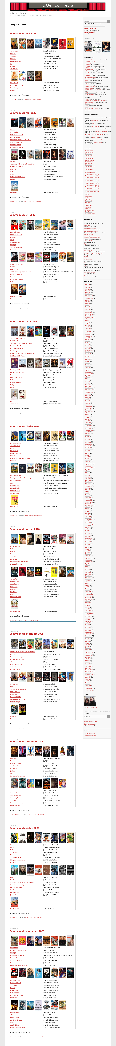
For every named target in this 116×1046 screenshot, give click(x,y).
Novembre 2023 (89, 333)
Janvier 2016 (88, 480)
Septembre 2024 (89, 317)
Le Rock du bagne (15, 232)
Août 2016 (87, 469)
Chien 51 (12, 129)
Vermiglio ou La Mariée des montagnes (21, 478)
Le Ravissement (14, 581)
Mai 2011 (87, 568)
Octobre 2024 (88, 315)
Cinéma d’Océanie (89, 169)
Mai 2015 (87, 492)
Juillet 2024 (88, 320)
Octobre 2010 (88, 579)
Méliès (86, 193)
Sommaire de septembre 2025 (27, 931)
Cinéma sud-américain (90, 172)
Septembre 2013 (89, 524)
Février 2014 (88, 516)
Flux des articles (90, 733)
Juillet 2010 (87, 583)
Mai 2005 (87, 680)
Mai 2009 (87, 605)
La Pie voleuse (14, 948)
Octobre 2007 (88, 635)
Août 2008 (87, 619)
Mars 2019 (87, 420)
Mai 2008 (87, 624)
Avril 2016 (87, 475)
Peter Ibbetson (99, 134)
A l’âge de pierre (15, 662)
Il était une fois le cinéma (90, 240)
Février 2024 (88, 328)
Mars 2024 (87, 326)
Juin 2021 (87, 378)
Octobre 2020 (88, 391)
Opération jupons (15, 611)
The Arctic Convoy (15, 793)
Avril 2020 (87, 400)
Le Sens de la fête (15, 488)
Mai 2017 (87, 455)
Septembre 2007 (89, 636)
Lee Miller (13, 880)
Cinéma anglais (88, 153)
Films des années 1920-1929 (92, 177)
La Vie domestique (15, 145)
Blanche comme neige (98, 117)
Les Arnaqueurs (14, 719)
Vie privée (13, 56)
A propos (87, 707)
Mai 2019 (87, 417)
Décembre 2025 (88, 293)
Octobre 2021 (88, 372)
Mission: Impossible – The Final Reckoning (22, 353)
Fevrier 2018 (88, 441)
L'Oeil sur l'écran (18, 13)
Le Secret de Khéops (16, 296)
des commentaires (90, 735)
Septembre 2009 (89, 599)
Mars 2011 (87, 571)
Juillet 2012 (87, 546)
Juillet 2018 (87, 433)
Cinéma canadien (89, 158)
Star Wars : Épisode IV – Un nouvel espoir (22, 882)
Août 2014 (87, 506)
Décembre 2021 (88, 369)
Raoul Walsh (88, 204)
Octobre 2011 (88, 560)
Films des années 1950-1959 (92, 182)
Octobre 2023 (88, 334)
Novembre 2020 (89, 389)
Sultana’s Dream (15, 493)
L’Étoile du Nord (15, 669)
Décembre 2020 (89, 387)
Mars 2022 (87, 364)
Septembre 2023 (89, 336)
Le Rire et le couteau (16, 377)
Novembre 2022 (89, 351)
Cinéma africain (89, 150)
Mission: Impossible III (17, 264)
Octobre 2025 (88, 297)
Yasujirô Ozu (88, 208)
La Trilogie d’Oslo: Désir (17, 372)
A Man (12, 1015)
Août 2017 (87, 450)
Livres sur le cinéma (90, 213)
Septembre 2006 (89, 655)
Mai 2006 (87, 662)
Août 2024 (87, 319)
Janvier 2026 (88, 292)
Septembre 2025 (89, 298)
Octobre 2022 (88, 353)
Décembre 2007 (89, 632)
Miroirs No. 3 (14, 83)
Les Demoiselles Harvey (91, 60)
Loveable (12, 90)
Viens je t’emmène (15, 982)
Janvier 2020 (88, 405)
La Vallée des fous (15, 1017)
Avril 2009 (87, 607)
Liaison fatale (14, 761)
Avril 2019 (87, 419)
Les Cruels (13, 448)
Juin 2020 (87, 397)
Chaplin (87, 194)
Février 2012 (88, 553)
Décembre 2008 (89, 613)
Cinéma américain (89, 152)
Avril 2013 (87, 532)
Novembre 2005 (89, 671)
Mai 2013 (87, 530)
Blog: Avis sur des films (89, 244)
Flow (11, 877)
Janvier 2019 (88, 423)
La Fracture (13, 559)
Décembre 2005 (89, 669)
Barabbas (13, 461)
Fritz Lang (87, 199)
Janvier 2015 (88, 499)
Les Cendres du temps (16, 995)
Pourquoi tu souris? (15, 480)
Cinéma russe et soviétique (91, 171)
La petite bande (95, 126)
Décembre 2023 (88, 331)
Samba (12, 483)
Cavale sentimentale (16, 958)
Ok (108, 21)
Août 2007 (87, 638)
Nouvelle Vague (14, 88)
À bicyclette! (13, 192)
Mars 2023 (87, 345)
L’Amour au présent (16, 453)
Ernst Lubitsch (88, 200)
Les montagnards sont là (17, 659)
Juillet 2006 (88, 658)
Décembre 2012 (88, 538)
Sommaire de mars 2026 (24, 321)
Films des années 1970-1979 (92, 185)
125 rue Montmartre (16, 960)
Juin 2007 (87, 641)
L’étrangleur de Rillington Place (98, 139)
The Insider (13, 985)
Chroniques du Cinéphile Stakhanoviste (93, 253)
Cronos (12, 171)
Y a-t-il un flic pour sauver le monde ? (21, 343)
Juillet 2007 (88, 640)
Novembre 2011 (88, 558)
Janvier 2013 (88, 536)
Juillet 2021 (87, 376)
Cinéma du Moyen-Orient (91, 168)
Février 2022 (88, 366)
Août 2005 (87, 676)
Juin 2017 (87, 453)
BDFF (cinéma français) (89, 262)
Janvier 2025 (88, 311)
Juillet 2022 (88, 358)
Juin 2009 (87, 604)
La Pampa (13, 244)
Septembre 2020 (89, 392)
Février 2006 (88, 666)
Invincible (13, 589)
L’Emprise (13, 862)
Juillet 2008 (88, 621)
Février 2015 (88, 497)
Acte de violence (14, 1025)
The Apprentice (14, 684)
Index (25, 99)
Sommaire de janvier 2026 (25, 529)
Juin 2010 (87, 585)
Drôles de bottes (15, 137)
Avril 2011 (87, 569)
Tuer (11, 790)
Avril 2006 (87, 663)
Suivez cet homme (15, 795)
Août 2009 (87, 600)
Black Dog (13, 169)
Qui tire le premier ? (16, 443)
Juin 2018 (87, 434)
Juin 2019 (87, 416)
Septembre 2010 (89, 580)
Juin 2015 (87, 491)
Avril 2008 (87, 626)
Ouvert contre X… (15, 980)
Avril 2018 (87, 438)
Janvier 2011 (88, 574)
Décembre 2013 (88, 519)
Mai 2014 (87, 511)
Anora (12, 174)
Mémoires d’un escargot (17, 803)
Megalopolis (13, 758)
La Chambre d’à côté (16, 887)
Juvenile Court (14, 895)
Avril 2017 (87, 456)
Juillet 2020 (88, 395)
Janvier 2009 (88, 611)
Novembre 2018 (89, 427)
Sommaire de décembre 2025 (26, 633)
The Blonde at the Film (89, 272)
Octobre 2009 (88, 597)
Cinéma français (89, 161)
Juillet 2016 (87, 470)
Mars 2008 (87, 627)
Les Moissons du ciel (97, 142)
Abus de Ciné (87, 225)
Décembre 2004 (89, 688)
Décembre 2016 (88, 463)
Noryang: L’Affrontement (17, 776)
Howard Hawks (88, 205)
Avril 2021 (87, 381)
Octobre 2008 (88, 616)
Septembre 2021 (89, 373)
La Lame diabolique (15, 61)
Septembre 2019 (89, 411)
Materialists (13, 250)
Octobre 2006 (88, 654)
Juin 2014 (87, 510)
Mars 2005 (87, 683)
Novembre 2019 (89, 408)
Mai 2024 (87, 323)
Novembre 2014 (89, 502)
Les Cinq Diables (15, 1012)
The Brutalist (14, 132)
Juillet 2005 (88, 677)
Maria (12, 554)
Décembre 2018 (88, 425)
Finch (12, 594)
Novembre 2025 (89, 295)
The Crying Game (15, 798)
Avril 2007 (87, 644)
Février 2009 (88, 610)
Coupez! (94, 123)
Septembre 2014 (89, 505)
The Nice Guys (14, 69)
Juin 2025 (87, 303)
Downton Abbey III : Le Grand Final (20, 139)
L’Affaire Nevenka (15, 382)
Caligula (12, 773)
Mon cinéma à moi (88, 234)
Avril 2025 (87, 306)
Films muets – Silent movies (91, 231)
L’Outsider (13, 58)
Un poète (12, 66)
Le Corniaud (13, 237)
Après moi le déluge (16, 242)
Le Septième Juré (15, 805)
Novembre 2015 (88, 483)
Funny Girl (13, 591)
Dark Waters (13, 998)
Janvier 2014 (88, 517)
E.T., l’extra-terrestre (16, 348)
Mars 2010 (87, 589)
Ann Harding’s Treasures (90, 228)
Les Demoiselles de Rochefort (18, 950)
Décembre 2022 (88, 350)
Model (12, 847)
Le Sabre (12, 387)
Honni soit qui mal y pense (17, 657)
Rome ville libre (94, 120)
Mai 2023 (87, 342)
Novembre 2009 (89, 596)
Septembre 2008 (89, 618)
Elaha (11, 401)
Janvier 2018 (88, 442)
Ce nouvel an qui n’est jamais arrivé (20, 458)
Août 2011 (87, 563)
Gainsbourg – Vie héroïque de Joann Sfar (22, 164)
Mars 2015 (87, 495)
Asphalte (12, 1022)
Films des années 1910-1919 (91, 175)
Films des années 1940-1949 (92, 180)
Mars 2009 (87, 608)
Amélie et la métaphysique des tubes (20, 272)
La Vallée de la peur (15, 341)
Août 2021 (87, 375)
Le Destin (13, 282)
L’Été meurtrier (14, 993)
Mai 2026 (87, 286)
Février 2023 (88, 347)
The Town (13, 556)
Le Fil (11, 850)
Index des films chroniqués (90, 721)
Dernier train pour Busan (96, 128)
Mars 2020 (87, 402)
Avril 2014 (87, 513)
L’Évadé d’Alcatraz (15, 696)
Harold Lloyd (88, 197)
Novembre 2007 (89, 633)
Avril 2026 (87, 287)
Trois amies (13, 667)
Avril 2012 (87, 550)
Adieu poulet (14, 404)
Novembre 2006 (89, 652)
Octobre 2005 (88, 673)
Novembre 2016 (89, 464)
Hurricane (13, 53)
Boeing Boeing (14, 908)
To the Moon (14, 852)
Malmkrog (13, 277)
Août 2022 (87, 356)
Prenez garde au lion (16, 664)
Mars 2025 (87, 308)
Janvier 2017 (88, 461)
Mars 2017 (87, 458)
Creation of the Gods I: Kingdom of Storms (22, 651)
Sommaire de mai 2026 (23, 113)
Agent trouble (14, 766)
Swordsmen (13, 845)
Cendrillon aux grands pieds (18, 885)
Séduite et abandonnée (16, 142)
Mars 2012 (87, 552)
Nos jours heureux (15, 475)
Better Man (13, 694)
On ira (12, 239)
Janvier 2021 (88, 386)
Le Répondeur (14, 385)
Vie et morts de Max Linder (18, 689)
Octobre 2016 (88, 466)
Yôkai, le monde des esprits (18, 338)
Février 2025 (88, 309)
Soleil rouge (13, 351)
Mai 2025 (87, 304)
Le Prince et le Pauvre (16, 1020)
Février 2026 (88, 290)
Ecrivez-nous (94, 707)
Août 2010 (87, 582)
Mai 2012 (87, 549)
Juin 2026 (87, 284)
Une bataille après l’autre (17, 147)
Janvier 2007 (88, 649)
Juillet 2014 (87, 508)
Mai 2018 (87, 436)
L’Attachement (14, 584)
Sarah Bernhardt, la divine (17, 699)
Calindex (86, 265)
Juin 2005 (87, 679)
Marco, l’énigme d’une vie (17, 176)
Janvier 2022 (88, 367)
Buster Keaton (88, 196)
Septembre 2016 (89, 467)
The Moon (13, 890)
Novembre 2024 (89, 314)
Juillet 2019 (87, 414)
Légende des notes (89, 210)
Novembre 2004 (89, 690)
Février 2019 (88, 422)
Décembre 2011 (88, 557)
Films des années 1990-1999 (92, 188)
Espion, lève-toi (15, 691)
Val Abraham (14, 450)
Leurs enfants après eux (17, 955)
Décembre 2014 (88, 500)
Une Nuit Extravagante (16, 134)
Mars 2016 (87, 477)
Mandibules (13, 267)
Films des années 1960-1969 (92, 183)
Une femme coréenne (16, 166)
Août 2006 (87, 657)
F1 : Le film (13, 380)
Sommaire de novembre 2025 (27, 741)
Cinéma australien (89, 157)
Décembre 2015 (88, 481)
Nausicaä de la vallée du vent (18, 346)
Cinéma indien (88, 163)
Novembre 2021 (88, 370)
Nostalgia (13, 953)
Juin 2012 (87, 547)
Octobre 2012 (88, 541)
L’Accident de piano (16, 274)
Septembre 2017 (89, 449)
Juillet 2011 (87, 564)
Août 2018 (87, 431)
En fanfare (13, 654)
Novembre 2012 (88, 539)
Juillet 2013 (87, 527)
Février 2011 (88, 572)
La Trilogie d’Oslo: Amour (17, 356)
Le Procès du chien (15, 596)
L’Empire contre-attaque (17, 860)
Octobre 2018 (88, 428)
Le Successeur (14, 990)
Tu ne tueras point (15, 857)
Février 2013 (88, 535)
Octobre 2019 (88, 409)
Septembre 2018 (89, 430)
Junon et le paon (15, 485)
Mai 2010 (87, 586)
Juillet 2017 (87, 452)
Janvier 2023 (88, 348)
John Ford (87, 202)
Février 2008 (88, 629)
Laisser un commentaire (34, 99)
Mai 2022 (87, 361)
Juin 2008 (87, 622)
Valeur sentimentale (16, 247)
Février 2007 (88, 647)
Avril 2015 (87, 494)
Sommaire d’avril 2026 (22, 215)
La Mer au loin (14, 269)
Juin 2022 (87, 359)
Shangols (86, 256)
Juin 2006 (87, 660)
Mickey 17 (13, 716)
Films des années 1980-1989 (92, 186)
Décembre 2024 (89, 312)
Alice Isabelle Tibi (89, 134)
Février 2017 (88, 460)
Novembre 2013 (88, 521)
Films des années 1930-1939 (92, 179)
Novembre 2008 (89, 615)
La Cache (12, 179)
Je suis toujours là (15, 546)
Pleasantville (95, 137)
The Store (13, 800)
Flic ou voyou (14, 855)
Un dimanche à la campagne (18, 1027)
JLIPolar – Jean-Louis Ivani (90, 269)
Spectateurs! (13, 586)
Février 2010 (88, 591)
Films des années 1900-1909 (92, 174)
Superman (13, 299)
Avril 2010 (87, 588)
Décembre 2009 (89, 594)
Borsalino (13, 375)
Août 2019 (87, 413)
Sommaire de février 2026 (24, 426)
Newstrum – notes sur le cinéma (92, 237)
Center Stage (14, 51)
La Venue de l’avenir (16, 234)
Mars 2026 (87, 289)
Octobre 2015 (88, 485)
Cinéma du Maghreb (90, 166)
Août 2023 (87, 337)
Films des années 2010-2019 (92, 191)
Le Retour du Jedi (15, 490)
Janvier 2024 (88, 330)
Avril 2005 (87, 682)
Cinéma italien (88, 164)
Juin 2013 (87, 528)
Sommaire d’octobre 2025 (24, 828)
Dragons (12, 551)
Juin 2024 (87, 322)
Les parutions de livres (90, 215)
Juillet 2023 (88, 339)
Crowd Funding (88, 211)
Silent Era (86, 275)
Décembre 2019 (88, 406)
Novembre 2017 (88, 445)
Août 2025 (87, 300)
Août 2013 (87, 525)
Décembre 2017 (88, 444)
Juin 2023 (87, 340)
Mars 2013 (87, 533)
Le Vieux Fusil (14, 686)
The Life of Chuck (15, 445)
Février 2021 (88, 384)
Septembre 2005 (89, 674)
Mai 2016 (87, 474)
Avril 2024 (87, 325)
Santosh (12, 161)
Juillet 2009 (88, 602)
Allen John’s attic (88, 250)
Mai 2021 (87, 380)
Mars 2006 (87, 665)
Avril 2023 (87, 344)
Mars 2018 (87, 439)
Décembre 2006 (89, 651)
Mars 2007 (87, 646)
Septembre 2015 (89, 486)
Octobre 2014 (88, 503)
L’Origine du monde (16, 564)
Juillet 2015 (87, 489)
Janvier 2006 (88, 668)
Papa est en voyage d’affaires (18, 965)
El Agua (12, 987)
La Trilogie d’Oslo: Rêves (17, 370)
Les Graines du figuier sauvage (19, 561)
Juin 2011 (87, 566)
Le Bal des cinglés (15, 702)
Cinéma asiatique (89, 155)
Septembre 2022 (89, 355)
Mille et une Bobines (89, 247)
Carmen (12, 456)
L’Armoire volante (15, 763)
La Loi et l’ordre (14, 892)
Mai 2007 (87, 643)
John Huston (88, 207)
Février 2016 (88, 478)
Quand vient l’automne (16, 963)
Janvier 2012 (88, 555)
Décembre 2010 (88, 575)
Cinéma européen (89, 160)
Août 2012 (87, 544)
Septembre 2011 (89, 561)
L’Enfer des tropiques (16, 279)
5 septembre (13, 579)
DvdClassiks (86, 222)
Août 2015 (87, 488)
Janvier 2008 (88, 630)
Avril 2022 (87, 362)
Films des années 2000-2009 (92, 190)
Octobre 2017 (88, 447)
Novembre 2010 (89, 577)
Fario (11, 549)
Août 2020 (87, 394)
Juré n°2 (12, 771)
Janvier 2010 (88, 593)
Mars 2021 (87, 383)
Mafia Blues (13, 768)
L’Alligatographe (88, 259)
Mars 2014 (87, 514)
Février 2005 (88, 685)
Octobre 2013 (88, 522)
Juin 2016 (87, 472)
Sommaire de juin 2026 (23, 33)
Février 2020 (88, 403)
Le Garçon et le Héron (16, 85)
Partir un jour (14, 506)
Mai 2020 (87, 398)
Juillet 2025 (88, 301)
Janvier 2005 (88, 687)
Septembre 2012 (89, 543)
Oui (11, 63)
